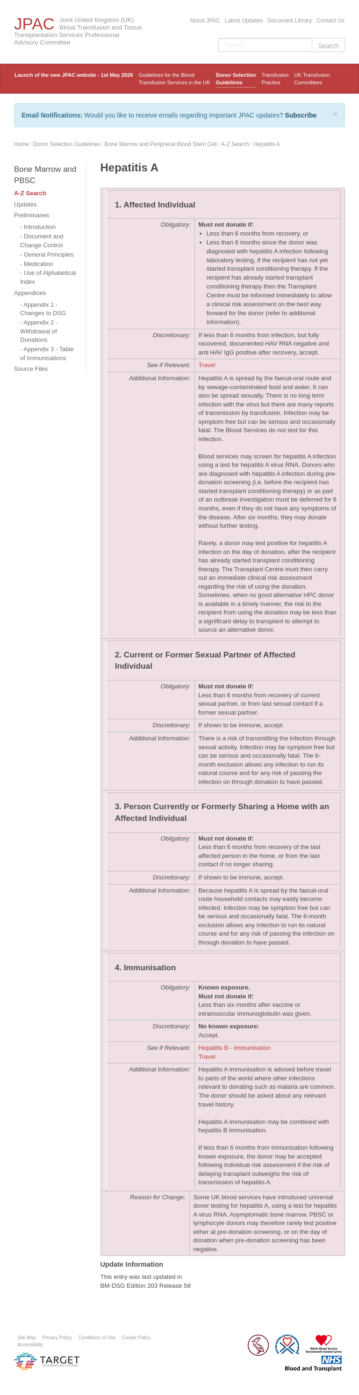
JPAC (34, 23)
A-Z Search (235, 144)
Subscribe (301, 115)
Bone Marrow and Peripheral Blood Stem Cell (161, 144)
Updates (25, 204)
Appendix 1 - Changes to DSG (43, 309)
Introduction (40, 226)
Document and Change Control (42, 241)
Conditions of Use (97, 1337)
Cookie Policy (136, 1337)
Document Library (289, 20)
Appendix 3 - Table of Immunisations (47, 354)
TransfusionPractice (274, 78)
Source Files (31, 368)
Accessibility (30, 1344)
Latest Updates (244, 20)
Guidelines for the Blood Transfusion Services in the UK (174, 78)
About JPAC (205, 20)
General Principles (48, 254)
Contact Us (330, 20)
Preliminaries (31, 215)
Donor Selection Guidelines (236, 78)
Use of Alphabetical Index (48, 277)
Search (328, 46)
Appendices (30, 292)
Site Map (26, 1337)
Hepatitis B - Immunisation (235, 1047)
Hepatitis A (266, 144)
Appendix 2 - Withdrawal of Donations (38, 331)
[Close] (335, 114)
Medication (38, 263)
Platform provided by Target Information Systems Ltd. (46, 1361)
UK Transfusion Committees (312, 78)
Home (21, 144)
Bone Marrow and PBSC (45, 175)
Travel (207, 365)
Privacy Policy (57, 1337)
